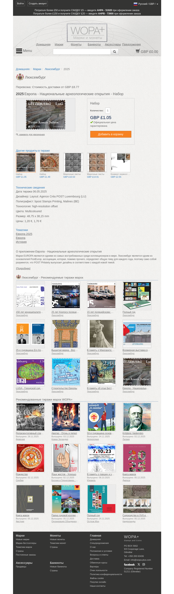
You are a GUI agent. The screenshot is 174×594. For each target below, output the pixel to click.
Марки (59, 44)
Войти (20, 3)
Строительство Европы (64, 388)
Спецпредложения (99, 543)
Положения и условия (101, 551)
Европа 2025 (24, 234)
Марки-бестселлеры (26, 543)
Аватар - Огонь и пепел (64, 433)
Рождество (22, 474)
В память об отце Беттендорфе (104, 388)
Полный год (129, 312)
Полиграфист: (25, 201)
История (21, 241)
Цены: (20, 221)
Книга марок (129, 474)
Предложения (131, 44)
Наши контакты (97, 586)
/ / (145, 4)
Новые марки (22, 539)
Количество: (97, 110)
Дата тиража (24, 191)
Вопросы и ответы (99, 555)
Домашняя (43, 44)
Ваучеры (94, 566)
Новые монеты (57, 539)
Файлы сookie (97, 578)
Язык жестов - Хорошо (64, 474)
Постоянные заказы (26, 555)
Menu (24, 51)
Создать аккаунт (38, 3)
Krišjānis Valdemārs (133, 433)
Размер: (21, 216)
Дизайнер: (22, 196)
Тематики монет (58, 543)
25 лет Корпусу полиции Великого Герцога (75, 312)
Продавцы (21, 566)
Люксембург (52, 69)
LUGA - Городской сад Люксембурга (35, 388)
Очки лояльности (98, 570)
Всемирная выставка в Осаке (139, 350)
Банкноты (94, 44)
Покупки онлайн (98, 582)
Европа (20, 237)
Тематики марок (24, 547)
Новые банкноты (58, 566)
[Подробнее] (23, 268)
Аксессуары (113, 44)
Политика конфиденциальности (106, 574)
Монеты (76, 44)
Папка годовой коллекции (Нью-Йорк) (72, 515)
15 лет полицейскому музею (102, 312)
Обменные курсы (98, 562)
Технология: (23, 206)
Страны (20, 551)
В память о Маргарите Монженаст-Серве (109, 350)
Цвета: (20, 211)
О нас (93, 547)
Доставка (94, 558)
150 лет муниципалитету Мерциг (34, 312)
